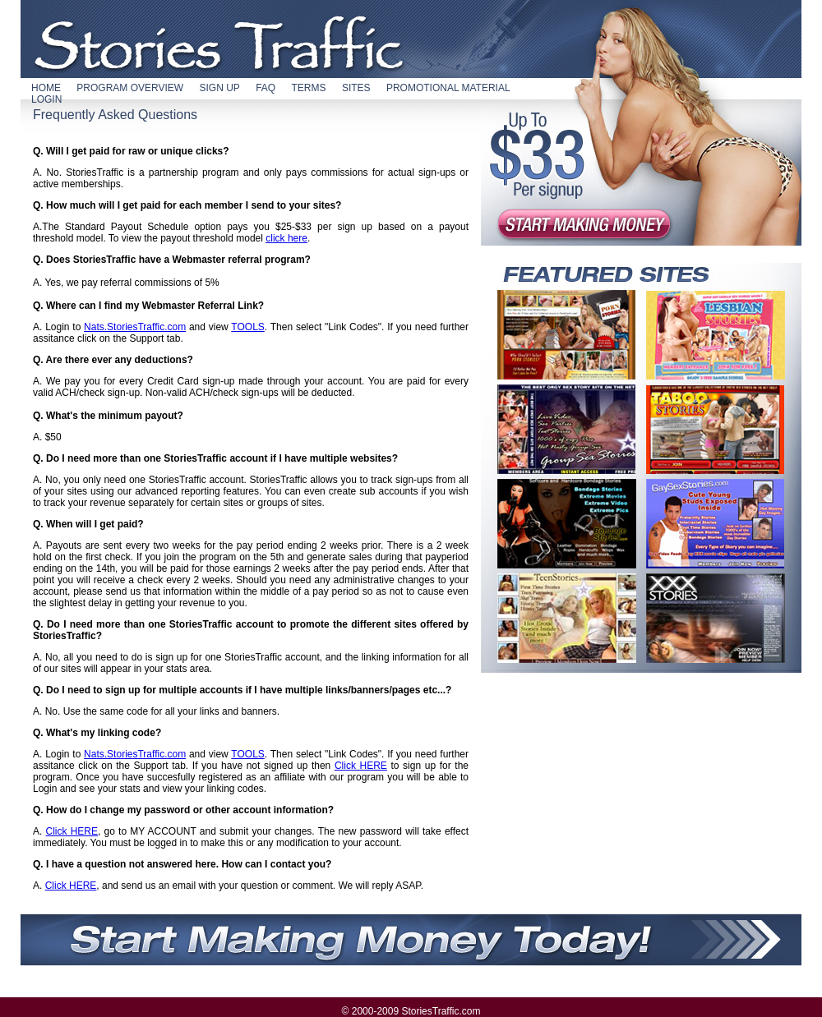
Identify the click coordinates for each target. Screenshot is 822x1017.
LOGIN (46, 99)
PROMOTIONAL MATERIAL (448, 88)
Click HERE (361, 765)
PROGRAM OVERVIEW (129, 88)
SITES (356, 88)
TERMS (309, 88)
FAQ (265, 88)
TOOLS (247, 327)
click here (286, 238)
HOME (46, 88)
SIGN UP (219, 88)
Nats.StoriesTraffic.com (135, 327)
